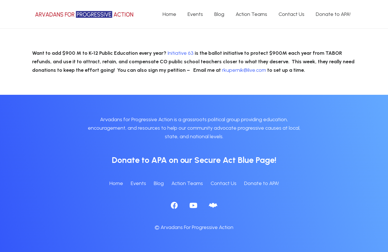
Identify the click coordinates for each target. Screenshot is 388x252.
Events (138, 183)
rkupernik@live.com (244, 70)
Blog (159, 183)
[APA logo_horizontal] (84, 14)
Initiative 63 (180, 53)
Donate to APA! (261, 183)
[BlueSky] (213, 205)
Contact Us (223, 183)
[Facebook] (174, 205)
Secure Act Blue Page (234, 160)
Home (116, 183)
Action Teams (187, 183)
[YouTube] (193, 205)
